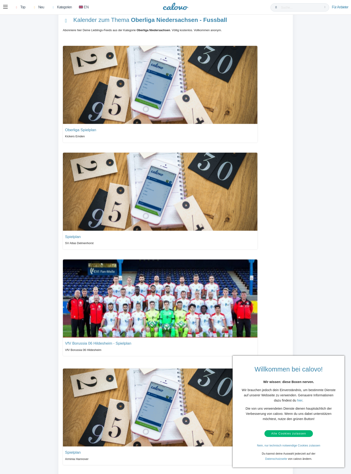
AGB (26, 458)
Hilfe (26, 437)
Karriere (185, 451)
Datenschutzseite (276, 458)
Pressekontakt (137, 451)
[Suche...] (300, 7)
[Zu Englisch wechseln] (84, 7)
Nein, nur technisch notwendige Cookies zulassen (288, 445)
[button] (6, 7)
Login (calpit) (83, 444)
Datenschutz (31, 451)
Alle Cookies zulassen (288, 432)
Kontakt (28, 444)
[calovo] (175, 8)
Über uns (186, 444)
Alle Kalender (76, 403)
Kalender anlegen (86, 451)
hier (299, 399)
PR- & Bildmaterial (139, 444)
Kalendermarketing (87, 437)
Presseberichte (137, 437)
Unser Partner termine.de (195, 437)
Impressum (187, 458)
